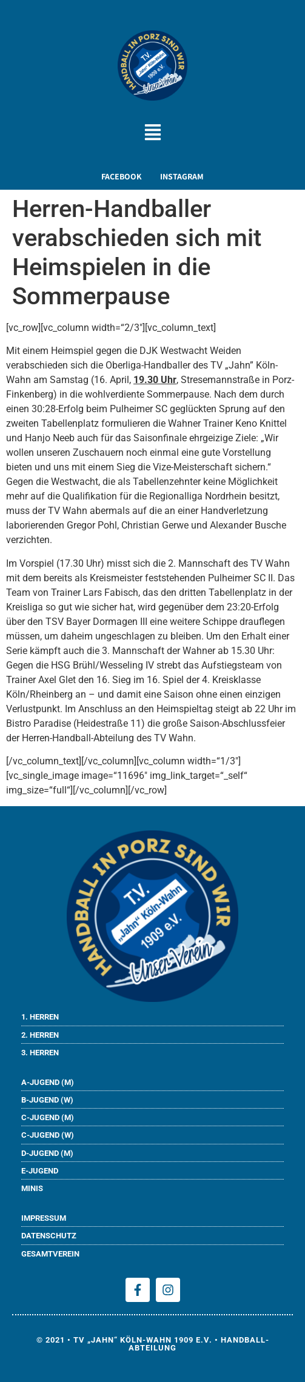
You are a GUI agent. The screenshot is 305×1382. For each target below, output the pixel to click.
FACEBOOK (121, 176)
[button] (152, 134)
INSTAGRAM (182, 176)
